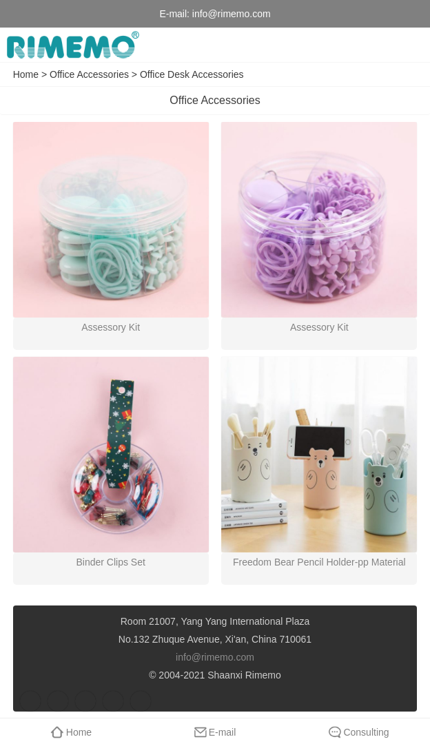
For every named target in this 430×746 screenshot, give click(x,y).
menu (409, 45)
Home (26, 74)
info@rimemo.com (231, 13)
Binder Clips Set (110, 562)
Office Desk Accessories (192, 74)
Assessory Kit (110, 327)
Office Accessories (89, 74)
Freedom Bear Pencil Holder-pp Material (319, 562)
